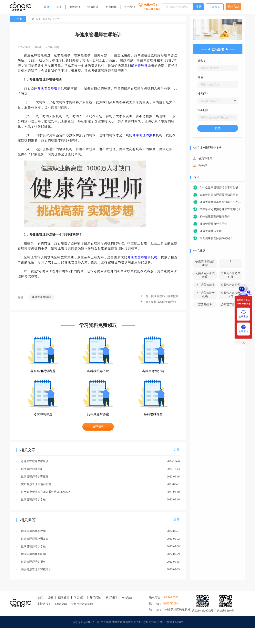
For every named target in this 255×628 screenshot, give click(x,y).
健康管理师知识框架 (205, 263)
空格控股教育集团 (82, 603)
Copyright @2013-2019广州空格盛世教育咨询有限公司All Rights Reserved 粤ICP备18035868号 (128, 622)
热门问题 (95, 597)
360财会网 (61, 603)
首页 (46, 6)
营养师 (203, 165)
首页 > (39, 19)
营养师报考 (205, 304)
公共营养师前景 (230, 284)
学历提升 (92, 6)
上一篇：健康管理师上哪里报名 (159, 296)
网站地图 (127, 597)
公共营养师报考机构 (205, 294)
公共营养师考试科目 (230, 275)
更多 (176, 449)
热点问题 (111, 6)
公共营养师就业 (205, 284)
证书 (59, 6)
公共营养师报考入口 (230, 294)
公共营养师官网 (230, 304)
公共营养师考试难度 (205, 275)
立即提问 (214, 6)
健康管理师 (139, 65)
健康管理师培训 (49, 88)
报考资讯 (74, 6)
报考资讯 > (49, 19)
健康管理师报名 (144, 135)
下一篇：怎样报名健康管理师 (158, 301)
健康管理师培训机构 (142, 257)
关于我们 (129, 6)
